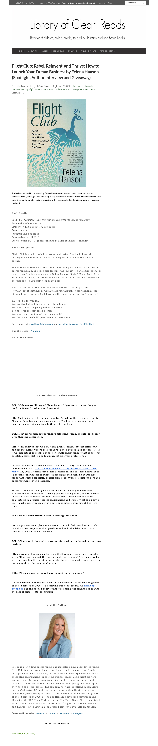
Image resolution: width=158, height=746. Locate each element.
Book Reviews (57, 51)
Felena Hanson (63, 89)
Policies (44, 51)
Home (21, 51)
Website (40, 713)
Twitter (52, 713)
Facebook (64, 713)
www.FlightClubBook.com (41, 324)
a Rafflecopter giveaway (23, 733)
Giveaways (72, 51)
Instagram (78, 713)
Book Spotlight (28, 89)
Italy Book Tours (88, 51)
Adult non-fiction (80, 86)
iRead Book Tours (107, 51)
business (39, 89)
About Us (32, 51)
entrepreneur (49, 89)
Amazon (35, 330)
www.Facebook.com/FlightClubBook (76, 324)
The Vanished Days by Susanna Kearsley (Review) (71, 3)
